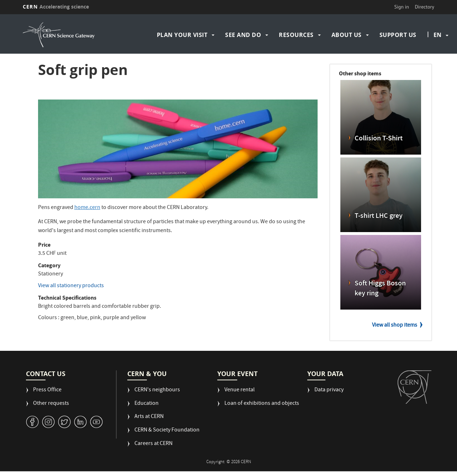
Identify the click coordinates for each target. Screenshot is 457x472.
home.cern (87, 208)
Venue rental (239, 390)
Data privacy (329, 390)
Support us (397, 35)
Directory (424, 7)
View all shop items (394, 325)
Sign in (401, 7)
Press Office (47, 390)
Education (146, 404)
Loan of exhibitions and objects (261, 404)
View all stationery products (71, 286)
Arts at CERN (149, 417)
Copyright (215, 462)
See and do (243, 35)
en (437, 35)
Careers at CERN (153, 444)
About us (346, 35)
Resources (296, 35)
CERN (56, 6)
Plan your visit (182, 35)
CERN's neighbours (157, 390)
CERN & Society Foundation (167, 431)
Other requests (51, 404)
